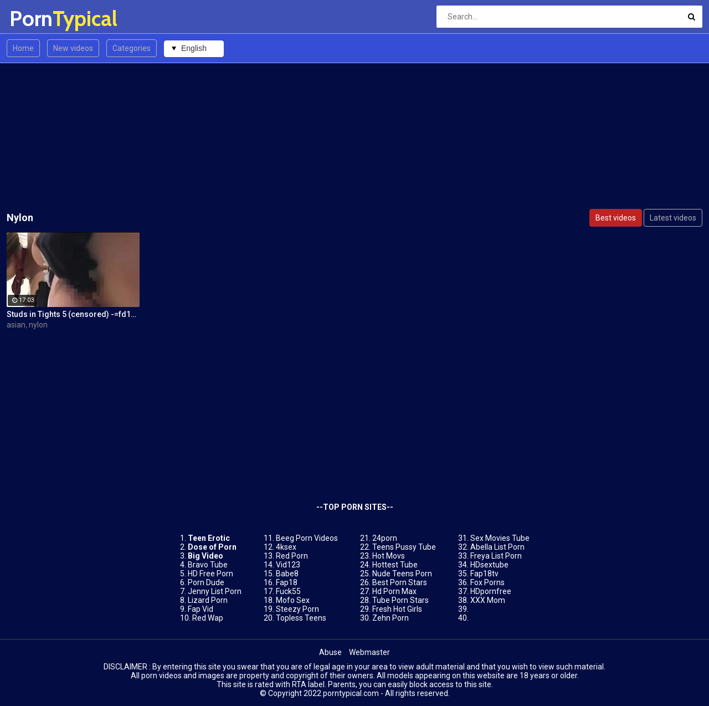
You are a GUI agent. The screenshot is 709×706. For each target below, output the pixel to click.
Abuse (330, 652)
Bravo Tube (208, 564)
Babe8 (287, 573)
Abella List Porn (497, 547)
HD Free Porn (210, 573)
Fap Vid (200, 609)
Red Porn (292, 555)
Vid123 (288, 564)
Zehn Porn (390, 617)
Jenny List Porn (215, 591)
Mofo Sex (293, 600)
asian (16, 324)
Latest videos (673, 217)
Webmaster (369, 652)
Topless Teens (301, 617)
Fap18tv (484, 573)
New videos (73, 48)
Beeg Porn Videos (307, 538)
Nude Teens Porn (402, 573)
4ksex (286, 547)
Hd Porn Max (394, 591)
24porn (384, 538)
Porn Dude (206, 582)
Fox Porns (487, 582)
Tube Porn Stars (400, 600)
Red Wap (207, 617)
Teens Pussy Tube (404, 547)
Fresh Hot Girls (397, 609)
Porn (38, 19)
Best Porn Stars (399, 582)
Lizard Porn (208, 600)
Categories (131, 48)
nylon (38, 324)
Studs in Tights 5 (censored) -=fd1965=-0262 (73, 314)
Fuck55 (288, 591)
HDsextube (489, 564)
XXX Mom (487, 600)
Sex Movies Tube (500, 538)
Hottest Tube (395, 564)
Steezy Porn (297, 609)
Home (23, 48)
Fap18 (286, 582)
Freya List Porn (496, 555)
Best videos (615, 217)
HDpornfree (490, 591)
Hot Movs (388, 555)
